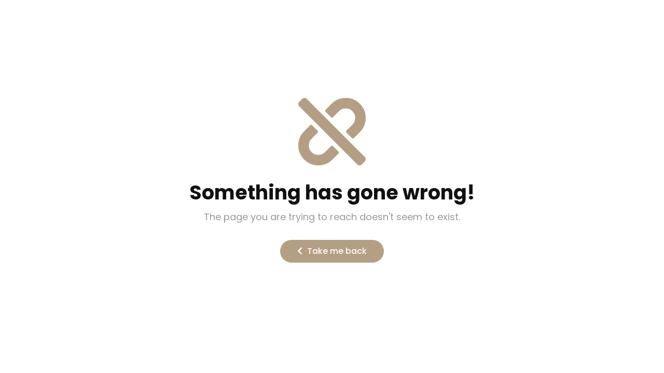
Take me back (332, 251)
